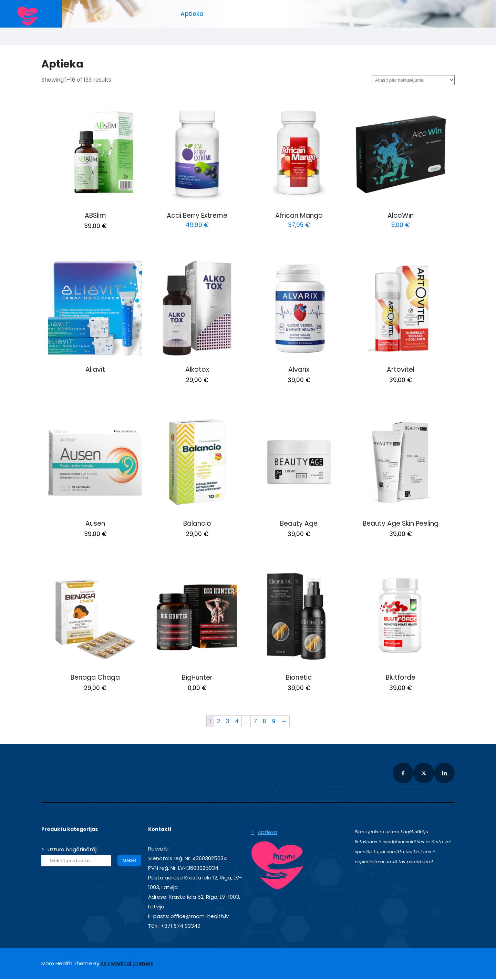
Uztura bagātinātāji (72, 849)
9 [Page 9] (273, 721)
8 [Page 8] (264, 721)
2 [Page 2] (218, 721)
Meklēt (129, 860)
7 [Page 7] (255, 721)
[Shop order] (413, 80)
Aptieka (192, 14)
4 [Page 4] (237, 721)
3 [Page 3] (227, 721)
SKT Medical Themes (127, 963)
